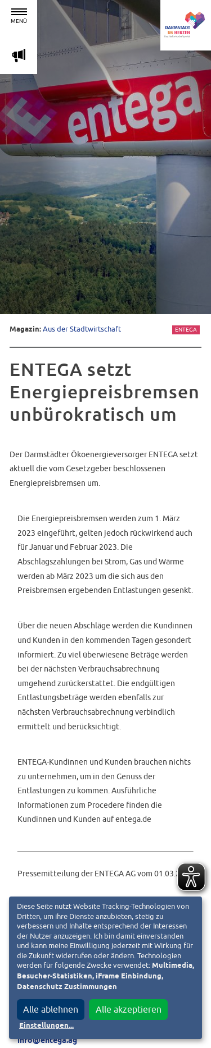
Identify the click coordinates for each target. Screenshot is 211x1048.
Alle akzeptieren (128, 1009)
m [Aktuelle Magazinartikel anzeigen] (18, 55)
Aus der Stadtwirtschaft (82, 329)
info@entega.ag (47, 1040)
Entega (186, 330)
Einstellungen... (46, 1026)
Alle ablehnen (50, 1009)
